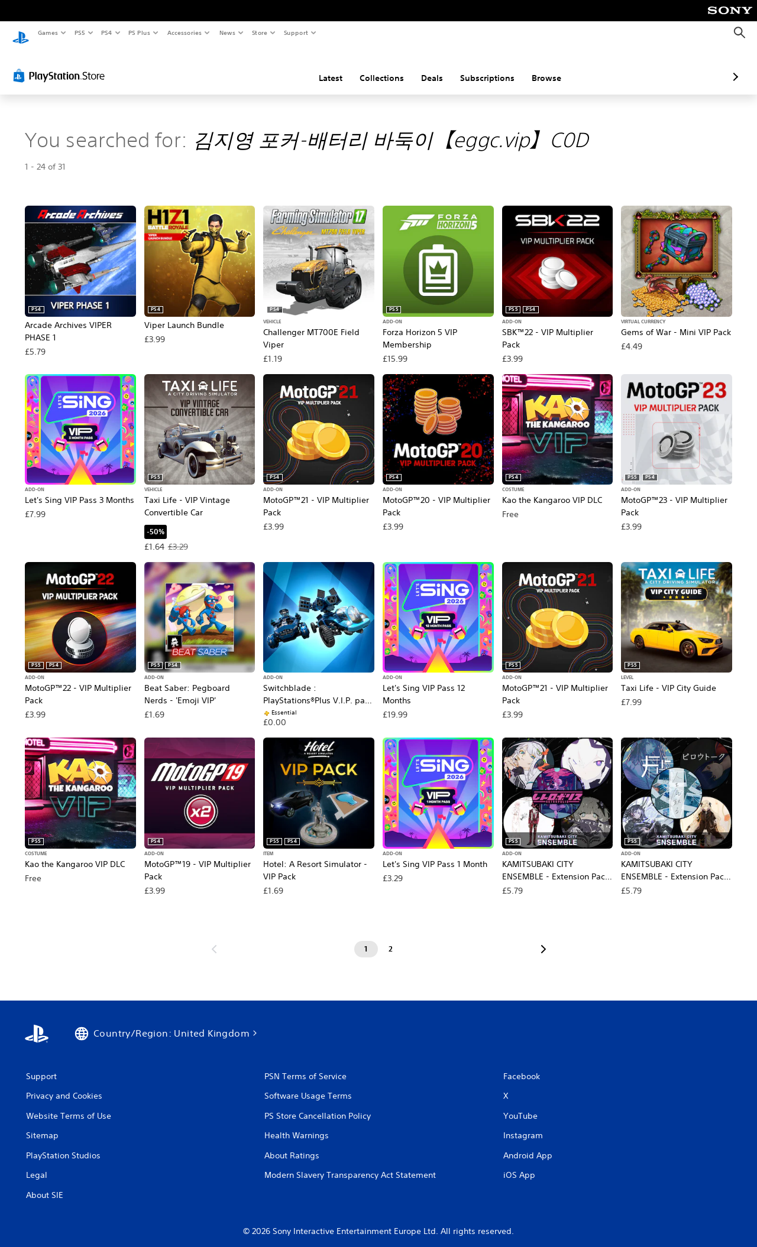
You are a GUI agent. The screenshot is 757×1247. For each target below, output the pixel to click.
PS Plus (139, 32)
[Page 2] (391, 938)
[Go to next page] (543, 938)
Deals (369, 66)
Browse (484, 66)
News (227, 32)
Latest (268, 66)
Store (259, 32)
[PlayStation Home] (21, 33)
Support (295, 32)
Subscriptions (424, 66)
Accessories (184, 32)
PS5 (79, 32)
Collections (319, 66)
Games (47, 32)
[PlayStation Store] (61, 64)
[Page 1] (366, 938)
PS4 (106, 32)
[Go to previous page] (214, 938)
